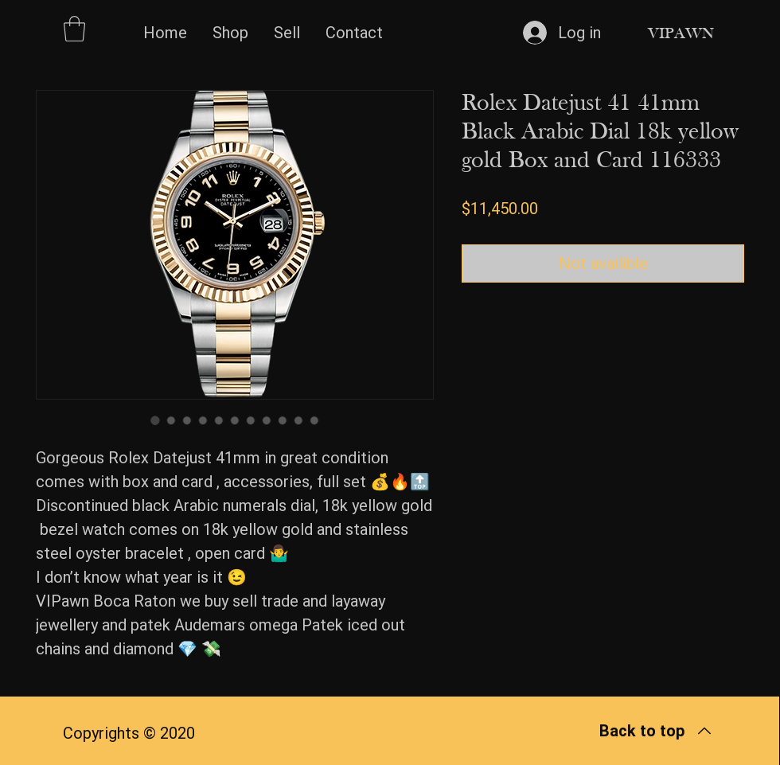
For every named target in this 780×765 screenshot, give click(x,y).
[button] (74, 28)
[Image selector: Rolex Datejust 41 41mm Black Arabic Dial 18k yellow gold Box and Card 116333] (155, 420)
